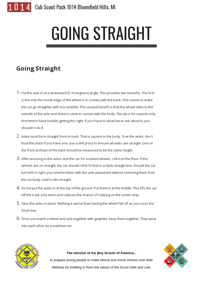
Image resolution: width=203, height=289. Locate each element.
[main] (101, 35)
